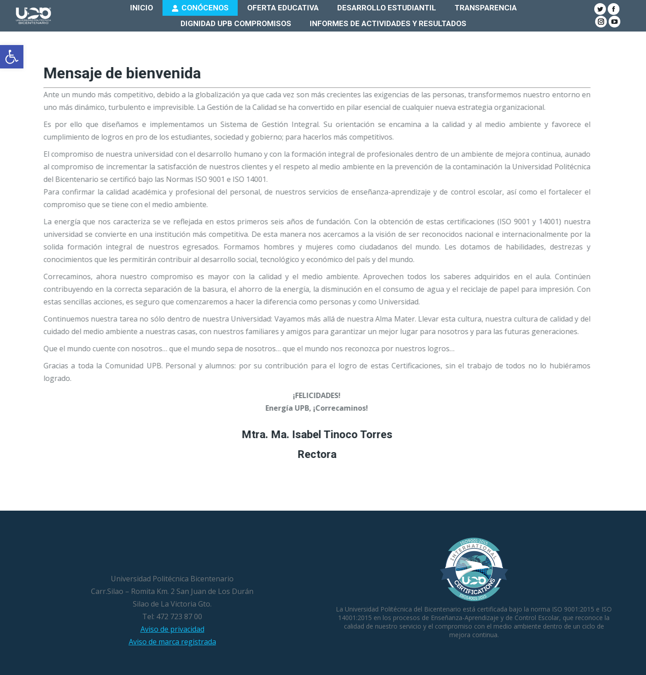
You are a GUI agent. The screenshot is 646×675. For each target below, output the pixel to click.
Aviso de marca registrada (172, 642)
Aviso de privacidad (172, 629)
